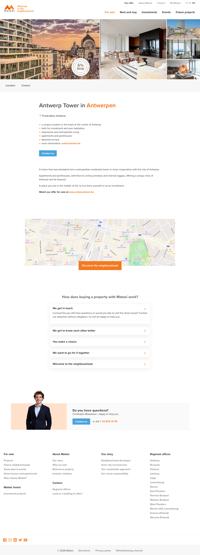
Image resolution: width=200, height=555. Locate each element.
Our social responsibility (114, 472)
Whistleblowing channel (129, 549)
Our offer (129, 3)
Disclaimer (84, 549)
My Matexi (175, 3)
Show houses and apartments (20, 472)
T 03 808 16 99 (108, 420)
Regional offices (61, 488)
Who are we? (59, 463)
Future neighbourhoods (17, 463)
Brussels (155, 463)
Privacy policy (103, 549)
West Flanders (158, 503)
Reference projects (63, 468)
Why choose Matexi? (15, 477)
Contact (161, 3)
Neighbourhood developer (116, 459)
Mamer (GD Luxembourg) (164, 507)
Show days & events (15, 468)
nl (190, 3)
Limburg (154, 472)
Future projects (185, 12)
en (193, 3)
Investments (149, 12)
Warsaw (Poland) (159, 516)
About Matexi (145, 3)
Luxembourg (157, 481)
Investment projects (15, 492)
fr (187, 3)
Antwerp (155, 459)
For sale (110, 12)
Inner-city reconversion (114, 463)
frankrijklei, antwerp (54, 116)
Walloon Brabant (159, 498)
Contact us (48, 153)
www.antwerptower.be (81, 191)
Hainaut (154, 468)
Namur (154, 485)
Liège (153, 477)
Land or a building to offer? (67, 492)
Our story (57, 459)
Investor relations (62, 472)
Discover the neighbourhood (100, 264)
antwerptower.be (71, 143)
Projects (8, 459)
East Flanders (157, 490)
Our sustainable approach (115, 468)
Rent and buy (128, 12)
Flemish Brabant (159, 494)
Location (10, 85)
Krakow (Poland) (159, 512)
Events (166, 12)
